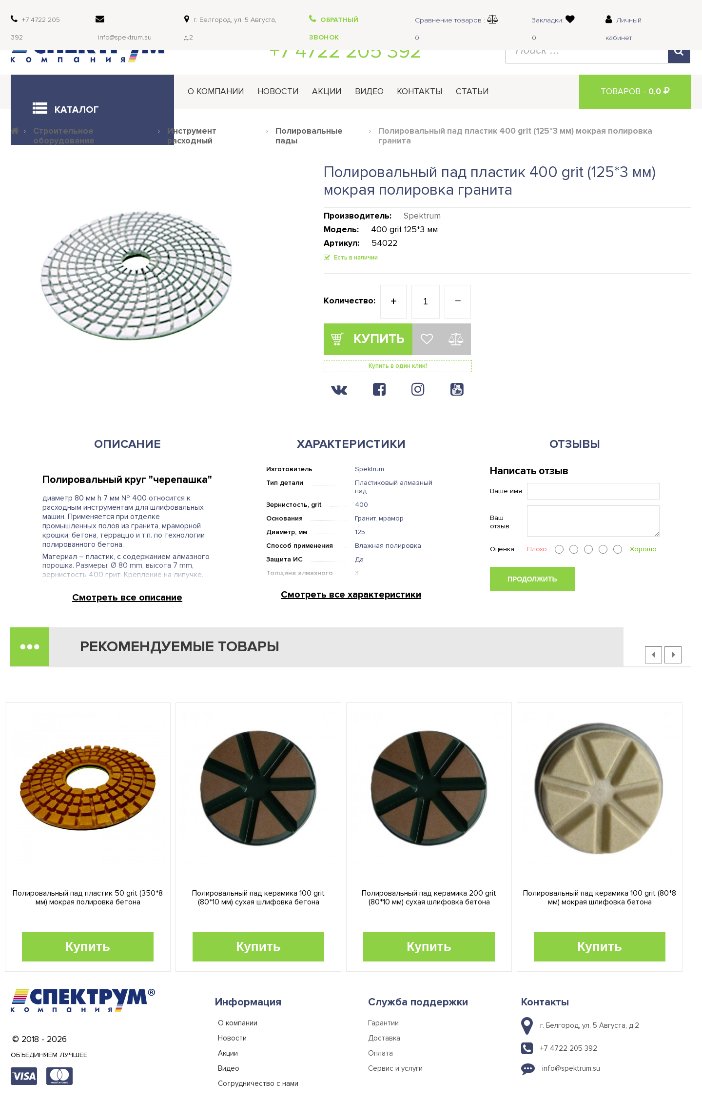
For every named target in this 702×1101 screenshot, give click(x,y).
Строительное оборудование (64, 136)
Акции (326, 91)
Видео (369, 91)
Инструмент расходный (191, 136)
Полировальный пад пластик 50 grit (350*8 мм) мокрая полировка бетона (88, 898)
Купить (87, 946)
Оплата (380, 1053)
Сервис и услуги (395, 1068)
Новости (277, 91)
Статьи (472, 91)
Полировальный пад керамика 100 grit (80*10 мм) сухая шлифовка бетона (258, 898)
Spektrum (422, 216)
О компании (216, 91)
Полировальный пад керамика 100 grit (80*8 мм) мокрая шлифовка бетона (599, 898)
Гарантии (383, 1023)
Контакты (419, 91)
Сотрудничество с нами (258, 1083)
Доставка (384, 1038)
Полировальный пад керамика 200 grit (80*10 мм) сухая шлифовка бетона (429, 898)
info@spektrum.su (571, 1068)
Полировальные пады (309, 136)
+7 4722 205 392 (346, 51)
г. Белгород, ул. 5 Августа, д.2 (589, 1025)
